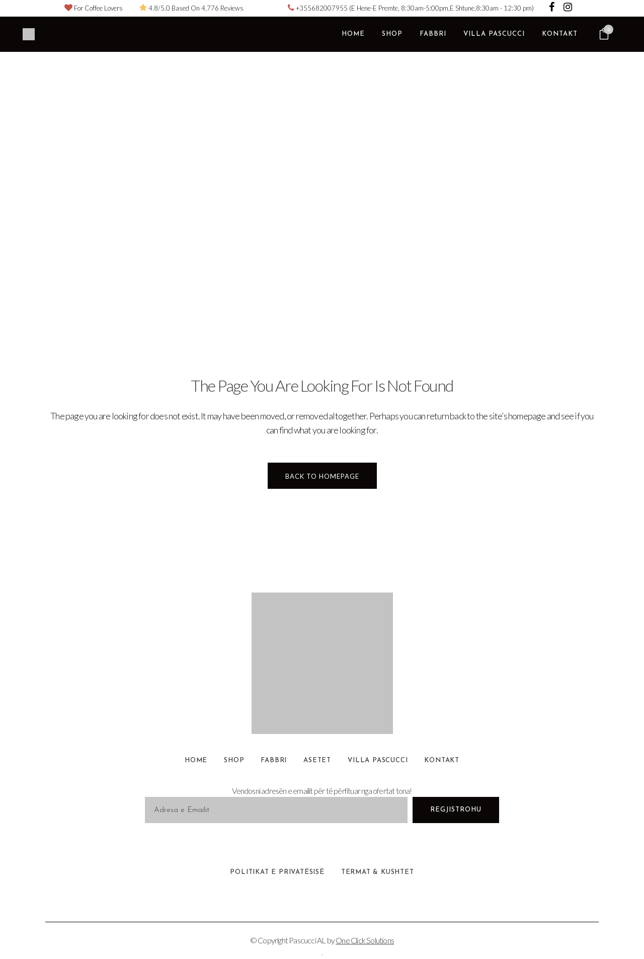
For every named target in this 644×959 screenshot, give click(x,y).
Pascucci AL (307, 940)
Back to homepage (322, 476)
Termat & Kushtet (377, 872)
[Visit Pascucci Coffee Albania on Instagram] (568, 8)
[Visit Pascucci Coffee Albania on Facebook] (552, 8)
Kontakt (441, 760)
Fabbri (274, 760)
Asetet (317, 760)
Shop (234, 760)
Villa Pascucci (378, 760)
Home (196, 760)
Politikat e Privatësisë (277, 872)
